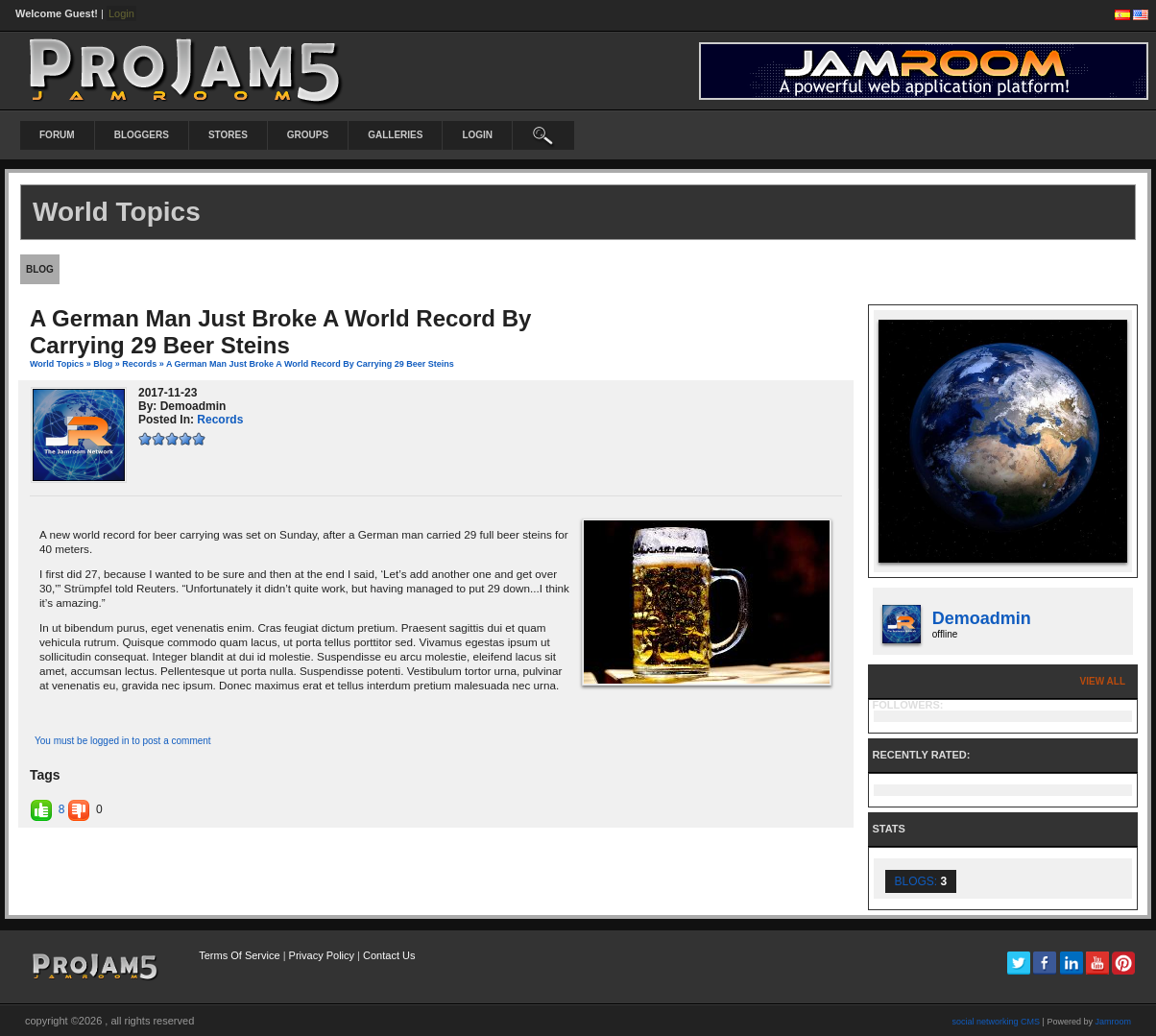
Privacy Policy (321, 955)
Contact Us (389, 955)
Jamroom (1113, 1021)
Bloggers (141, 135)
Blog (102, 364)
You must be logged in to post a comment (123, 740)
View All (1102, 681)
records (139, 364)
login (477, 135)
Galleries (395, 135)
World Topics (57, 364)
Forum (57, 135)
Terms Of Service (239, 955)
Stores (228, 135)
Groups (307, 135)
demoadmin (981, 618)
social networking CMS (996, 1021)
